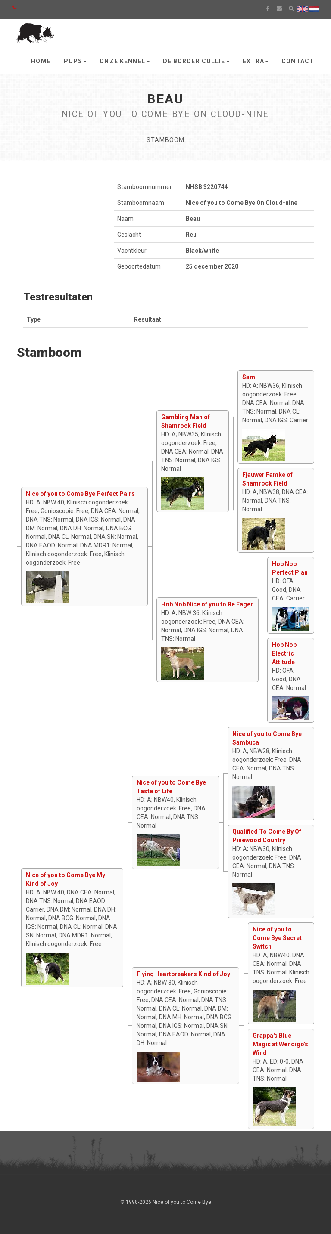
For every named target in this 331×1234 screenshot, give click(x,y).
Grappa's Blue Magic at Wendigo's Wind (280, 1044)
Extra (256, 61)
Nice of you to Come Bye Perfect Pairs (80, 493)
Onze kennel (125, 61)
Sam (248, 377)
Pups (75, 61)
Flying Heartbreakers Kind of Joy (183, 974)
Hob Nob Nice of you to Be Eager (207, 604)
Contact (297, 61)
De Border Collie (196, 61)
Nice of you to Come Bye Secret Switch (277, 938)
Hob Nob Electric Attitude (284, 653)
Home (40, 61)
